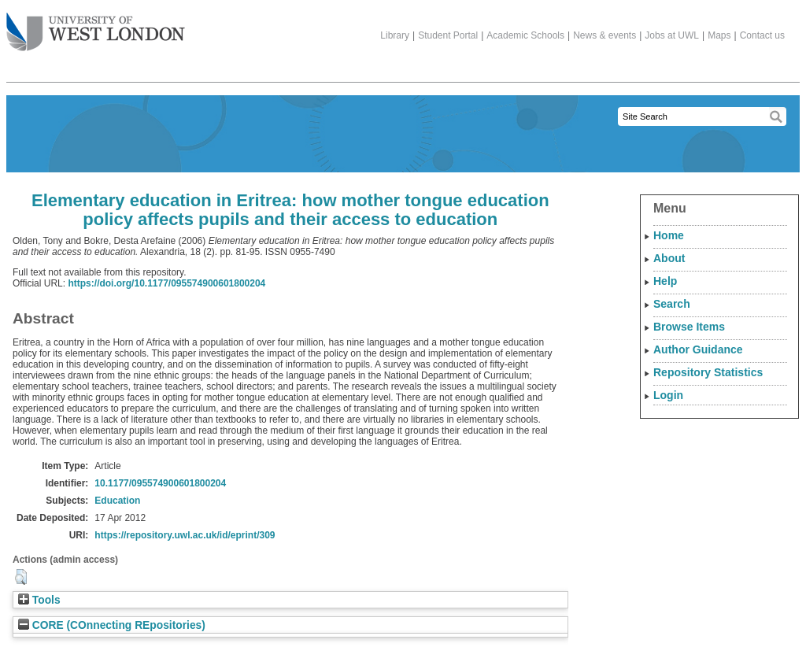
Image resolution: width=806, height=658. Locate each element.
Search (671, 304)
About (669, 258)
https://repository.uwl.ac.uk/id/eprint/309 (184, 535)
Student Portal (448, 35)
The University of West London (95, 26)
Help (665, 281)
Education (117, 500)
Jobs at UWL (672, 35)
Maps (719, 35)
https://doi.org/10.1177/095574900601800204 (166, 283)
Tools (39, 600)
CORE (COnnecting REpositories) (111, 625)
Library (394, 35)
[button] (21, 576)
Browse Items (689, 326)
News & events (604, 35)
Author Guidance (698, 349)
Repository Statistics (708, 372)
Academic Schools (525, 35)
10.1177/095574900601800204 (160, 483)
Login (668, 395)
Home (668, 235)
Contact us (762, 35)
